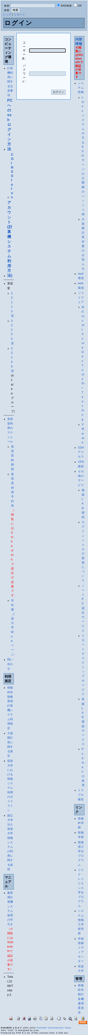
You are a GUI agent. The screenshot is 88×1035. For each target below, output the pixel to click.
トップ (7, 14)
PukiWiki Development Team (54, 1027)
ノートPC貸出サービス (83, 608)
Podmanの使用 (83, 767)
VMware (83, 433)
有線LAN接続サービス (83, 721)
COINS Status (12, 176)
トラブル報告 (81, 795)
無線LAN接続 (83, 504)
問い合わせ (10, 664)
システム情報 (81, 88)
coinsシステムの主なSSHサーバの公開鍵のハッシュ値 (83, 156)
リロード (19, 14)
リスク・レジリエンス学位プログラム (81, 888)
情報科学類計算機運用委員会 (81, 999)
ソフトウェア (81, 297)
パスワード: (24, 73)
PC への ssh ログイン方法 (10, 124)
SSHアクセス (81, 452)
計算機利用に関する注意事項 (10, 82)
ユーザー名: (24, 50)
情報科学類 (81, 823)
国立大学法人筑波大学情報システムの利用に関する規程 (10, 842)
